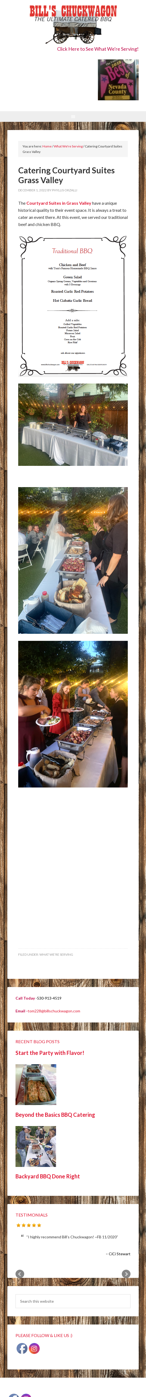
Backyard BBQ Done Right (47, 1176)
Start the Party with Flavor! (49, 1052)
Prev (19, 1274)
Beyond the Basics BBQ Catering (55, 1114)
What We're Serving (56, 954)
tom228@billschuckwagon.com (54, 1011)
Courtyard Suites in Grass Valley (58, 203)
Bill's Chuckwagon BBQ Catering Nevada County (73, 25)
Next (126, 1274)
